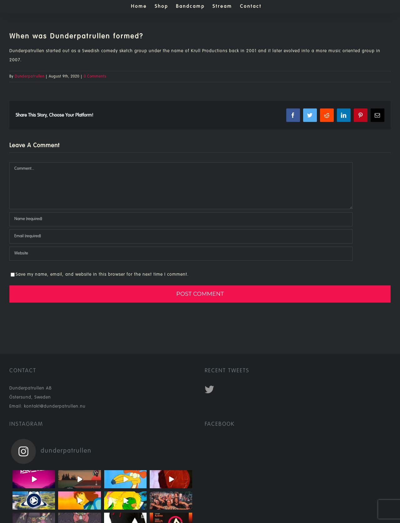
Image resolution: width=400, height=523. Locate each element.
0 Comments (95, 76)
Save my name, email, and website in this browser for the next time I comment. (102, 274)
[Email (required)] (180, 236)
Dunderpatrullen (29, 76)
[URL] (180, 254)
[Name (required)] (180, 219)
